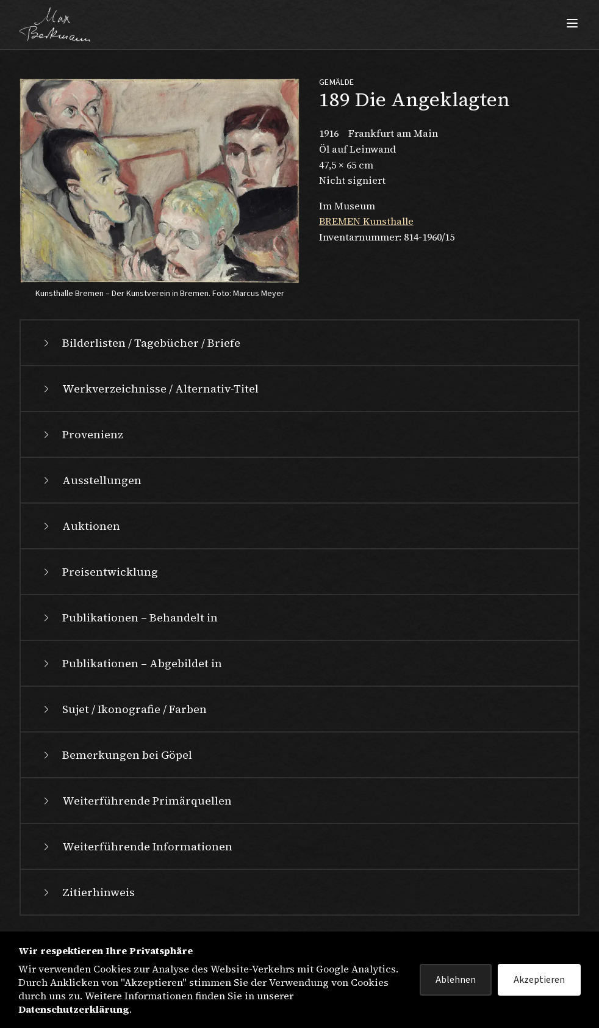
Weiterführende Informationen (136, 846)
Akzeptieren (539, 979)
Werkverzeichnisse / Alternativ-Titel (149, 388)
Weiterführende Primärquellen (136, 800)
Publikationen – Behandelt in (129, 617)
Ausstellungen (91, 480)
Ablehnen (456, 979)
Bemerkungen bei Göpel (116, 754)
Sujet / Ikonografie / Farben (123, 709)
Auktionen (80, 526)
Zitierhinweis (87, 892)
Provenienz (81, 434)
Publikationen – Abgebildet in (131, 663)
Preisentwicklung (99, 571)
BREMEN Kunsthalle (366, 221)
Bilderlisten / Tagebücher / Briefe (140, 342)
